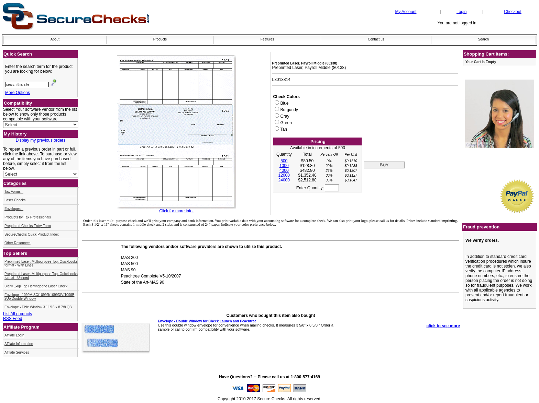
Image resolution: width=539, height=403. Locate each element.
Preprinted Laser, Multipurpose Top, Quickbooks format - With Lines (41, 263)
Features (267, 39)
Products (160, 39)
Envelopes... (13, 209)
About (55, 39)
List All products (17, 313)
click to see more (443, 325)
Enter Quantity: (317, 188)
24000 (284, 180)
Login (461, 11)
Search (483, 39)
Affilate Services (16, 352)
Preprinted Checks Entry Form (27, 226)
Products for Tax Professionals (27, 217)
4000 (284, 170)
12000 (284, 175)
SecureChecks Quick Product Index (31, 234)
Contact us (376, 39)
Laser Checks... (16, 200)
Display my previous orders (41, 140)
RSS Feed (12, 318)
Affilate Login (14, 335)
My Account (405, 11)
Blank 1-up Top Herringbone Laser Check (35, 286)
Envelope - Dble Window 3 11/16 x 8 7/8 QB (38, 307)
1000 (284, 165)
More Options (17, 92)
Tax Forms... (13, 191)
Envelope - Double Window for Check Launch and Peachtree (207, 321)
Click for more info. (176, 211)
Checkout (512, 11)
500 (283, 160)
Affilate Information (18, 344)
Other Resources (17, 243)
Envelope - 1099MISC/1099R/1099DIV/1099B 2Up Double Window (39, 296)
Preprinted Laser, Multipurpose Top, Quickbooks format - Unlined (41, 276)
